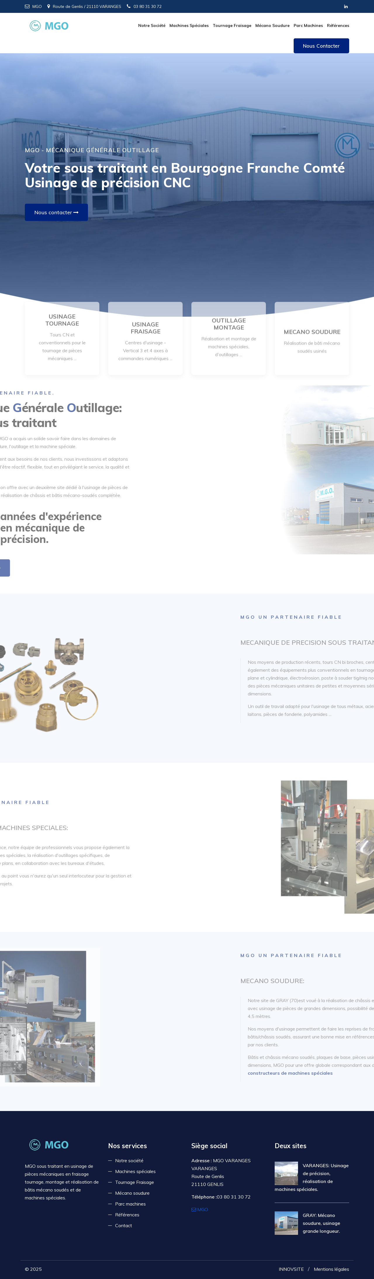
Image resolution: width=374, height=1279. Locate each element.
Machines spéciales (189, 25)
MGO (33, 6)
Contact (123, 1225)
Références (338, 25)
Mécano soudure (272, 25)
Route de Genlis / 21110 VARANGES (84, 6)
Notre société (151, 25)
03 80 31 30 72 (144, 6)
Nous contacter (321, 46)
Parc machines (308, 25)
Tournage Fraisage (232, 25)
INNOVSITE (291, 1269)
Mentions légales (331, 1269)
